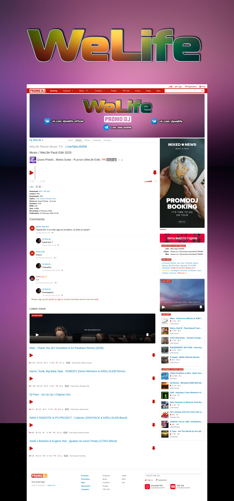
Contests (106, 482)
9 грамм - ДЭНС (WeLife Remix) (185, 357)
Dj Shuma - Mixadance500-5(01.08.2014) (187, 383)
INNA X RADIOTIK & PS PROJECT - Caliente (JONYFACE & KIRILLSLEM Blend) (78, 417)
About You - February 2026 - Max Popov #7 (182, 302)
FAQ (203, 87)
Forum (137, 91)
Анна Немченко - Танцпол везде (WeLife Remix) (187, 338)
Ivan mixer (180, 263)
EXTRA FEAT (37, 315)
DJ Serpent (192, 270)
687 (173, 360)
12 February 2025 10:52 (51, 270)
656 (32, 432)
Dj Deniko (172, 273)
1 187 (174, 434)
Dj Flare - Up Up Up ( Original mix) (50, 394)
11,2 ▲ (111, 159)
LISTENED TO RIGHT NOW (172, 369)
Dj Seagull (175, 270)
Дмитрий (184, 265)
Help (83, 482)
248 (50, 432)
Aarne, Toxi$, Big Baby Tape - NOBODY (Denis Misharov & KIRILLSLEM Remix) (77, 371)
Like (32, 187)
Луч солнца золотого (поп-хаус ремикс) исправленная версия (187, 412)
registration (162, 480)
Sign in (150, 480)
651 (173, 424)
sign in (60, 299)
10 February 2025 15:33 (51, 295)
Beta (158, 91)
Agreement (85, 486)
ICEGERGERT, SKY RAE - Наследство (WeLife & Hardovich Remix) (187, 347)
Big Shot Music (174, 265)
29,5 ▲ (60, 409)
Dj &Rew (165, 273)
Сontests (100, 90)
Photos (87, 140)
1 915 (174, 405)
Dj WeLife (35, 140)
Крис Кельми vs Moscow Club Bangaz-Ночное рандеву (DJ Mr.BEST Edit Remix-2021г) (187, 402)
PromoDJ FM (156, 486)
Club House (40, 199)
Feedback (97, 140)
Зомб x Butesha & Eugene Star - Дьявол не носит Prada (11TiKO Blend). (74, 441)
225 (50, 456)
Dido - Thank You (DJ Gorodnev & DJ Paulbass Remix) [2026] (66, 348)
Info (123, 482)
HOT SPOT (166, 281)
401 (52, 386)
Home (70, 140)
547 (32, 409)
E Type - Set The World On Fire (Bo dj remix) (187, 431)
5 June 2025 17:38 (49, 245)
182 (51, 409)
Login (180, 87)
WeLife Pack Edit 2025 (55, 152)
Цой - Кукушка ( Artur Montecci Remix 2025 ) (187, 392)
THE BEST (166, 314)
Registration (192, 87)
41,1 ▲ (61, 363)
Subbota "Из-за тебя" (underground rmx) (187, 422)
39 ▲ (61, 386)
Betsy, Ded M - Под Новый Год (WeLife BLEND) (187, 328)
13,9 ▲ (59, 456)
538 (32, 456)
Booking (53, 91)
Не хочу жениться (92, 330)
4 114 (174, 385)
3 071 (33, 363)
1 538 (174, 395)
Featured (68, 90)
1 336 (174, 340)
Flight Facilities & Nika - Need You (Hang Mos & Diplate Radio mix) (187, 373)
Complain (85, 489)
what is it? (51, 485)
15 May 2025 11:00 (43, 233)
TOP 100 (126, 91)
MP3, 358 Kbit (44, 191)
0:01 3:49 (37, 181)
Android (156, 488)
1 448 (33, 386)
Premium (85, 476)
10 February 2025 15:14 (44, 283)
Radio (148, 91)
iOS (163, 488)
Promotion (85, 479)
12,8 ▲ (59, 432)
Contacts (107, 140)
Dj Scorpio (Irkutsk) (169, 263)
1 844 (174, 331)
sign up (41, 299)
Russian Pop (51, 199)
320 (68, 362)
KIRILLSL (41, 277)
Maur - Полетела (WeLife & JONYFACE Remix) (187, 318)
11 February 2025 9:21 (44, 258)
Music (84, 90)
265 (173, 415)
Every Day (40, 252)
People (114, 91)
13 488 (174, 376)
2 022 (174, 350)
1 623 (174, 321)
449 (52, 363)
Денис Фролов (42, 227)
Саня (199, 270)
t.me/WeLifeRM (76, 146)
